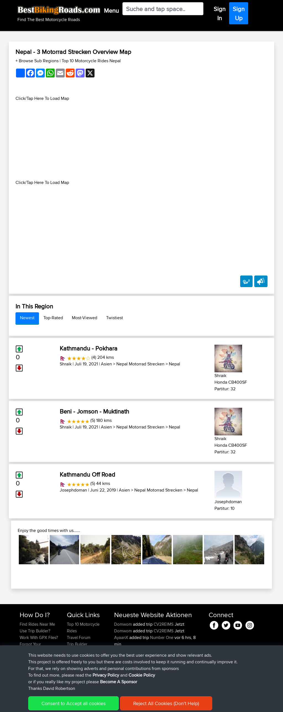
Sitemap (71, 704)
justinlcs (121, 671)
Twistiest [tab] (114, 318)
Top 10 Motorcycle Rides (83, 627)
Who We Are (78, 651)
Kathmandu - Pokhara (88, 348)
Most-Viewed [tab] (84, 318)
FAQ (23, 664)
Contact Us (77, 657)
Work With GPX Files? (39, 637)
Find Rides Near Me (37, 624)
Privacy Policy (94, 704)
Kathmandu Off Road (87, 474)
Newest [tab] (27, 318)
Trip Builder (77, 644)
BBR (157, 664)
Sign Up (239, 13)
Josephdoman (73, 490)
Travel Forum (78, 637)
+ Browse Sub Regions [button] (37, 61)
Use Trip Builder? (35, 631)
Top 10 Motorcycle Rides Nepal (91, 61)
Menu (111, 10)
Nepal (174, 364)
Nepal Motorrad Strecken (140, 364)
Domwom (123, 624)
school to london (165, 671)
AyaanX (121, 637)
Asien (106, 364)
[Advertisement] (141, 140)
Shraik (66, 364)
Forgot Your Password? (30, 647)
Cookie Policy (121, 704)
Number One (161, 637)
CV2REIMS (164, 624)
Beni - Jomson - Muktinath (94, 411)
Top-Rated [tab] (53, 318)
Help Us (74, 664)
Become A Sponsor (37, 657)
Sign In (220, 13)
